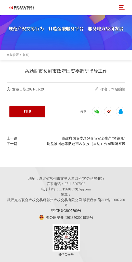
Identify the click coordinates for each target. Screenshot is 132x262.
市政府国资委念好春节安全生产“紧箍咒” (93, 138)
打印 (27, 111)
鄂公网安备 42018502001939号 (66, 218)
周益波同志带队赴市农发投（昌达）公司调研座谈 (86, 144)
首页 (26, 55)
